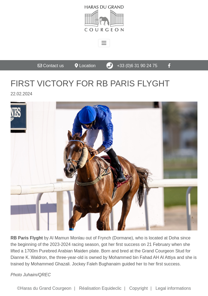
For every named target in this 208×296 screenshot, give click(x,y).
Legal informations (173, 288)
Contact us (51, 65)
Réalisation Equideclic (100, 288)
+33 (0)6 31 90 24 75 (131, 65)
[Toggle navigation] (104, 43)
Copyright (138, 288)
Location (85, 65)
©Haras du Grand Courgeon (44, 288)
